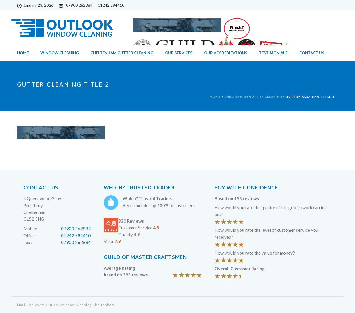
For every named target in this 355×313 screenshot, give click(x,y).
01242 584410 (76, 235)
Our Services (178, 53)
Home (23, 53)
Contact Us (311, 53)
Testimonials (273, 53)
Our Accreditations (225, 53)
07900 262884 (79, 5)
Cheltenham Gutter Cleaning (122, 53)
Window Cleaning (59, 53)
